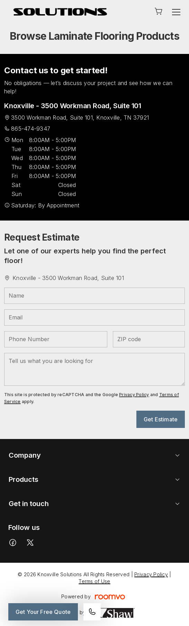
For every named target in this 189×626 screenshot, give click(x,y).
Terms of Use (94, 581)
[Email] (94, 317)
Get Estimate (161, 419)
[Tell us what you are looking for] (94, 369)
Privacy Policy (134, 394)
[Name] (94, 296)
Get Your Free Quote (43, 611)
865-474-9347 (30, 128)
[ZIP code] (149, 339)
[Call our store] (92, 611)
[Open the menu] (176, 12)
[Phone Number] (55, 339)
